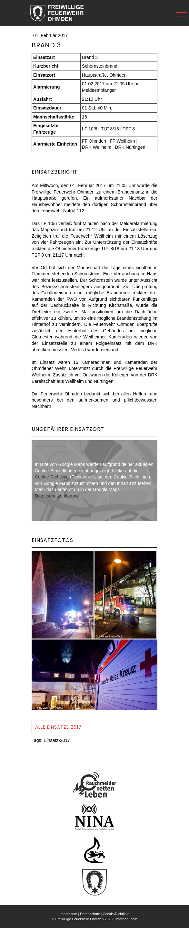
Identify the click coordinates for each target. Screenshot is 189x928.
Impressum (68, 914)
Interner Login (126, 919)
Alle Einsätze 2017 (58, 727)
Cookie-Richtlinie (52, 476)
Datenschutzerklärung (57, 495)
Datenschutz (90, 914)
